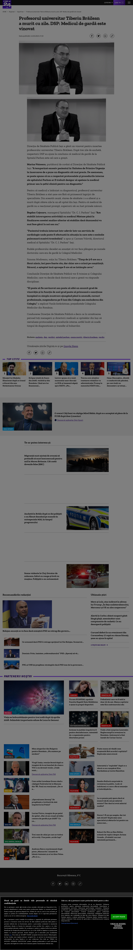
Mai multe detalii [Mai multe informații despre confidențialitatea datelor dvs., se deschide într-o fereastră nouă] (32, 916)
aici (10, 935)
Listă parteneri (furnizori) (69, 923)
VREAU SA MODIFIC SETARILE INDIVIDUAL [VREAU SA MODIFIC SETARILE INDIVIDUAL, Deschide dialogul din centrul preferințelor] (118, 926)
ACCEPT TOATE (119, 917)
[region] (66, 923)
